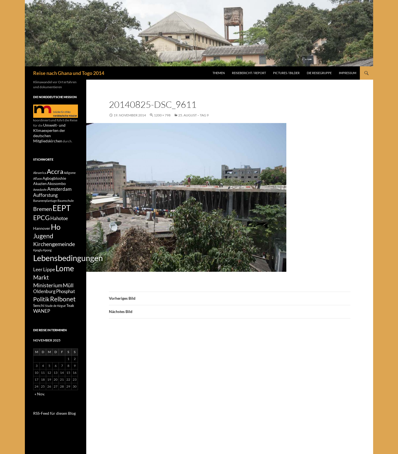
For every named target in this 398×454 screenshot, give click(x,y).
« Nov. (39, 406)
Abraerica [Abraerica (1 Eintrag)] (39, 167)
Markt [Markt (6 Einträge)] (41, 285)
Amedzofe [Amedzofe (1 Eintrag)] (40, 186)
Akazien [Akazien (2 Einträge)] (40, 180)
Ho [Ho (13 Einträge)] (56, 228)
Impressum (347, 73)
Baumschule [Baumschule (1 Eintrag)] (65, 198)
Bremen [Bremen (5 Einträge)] (42, 207)
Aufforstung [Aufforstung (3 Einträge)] (45, 193)
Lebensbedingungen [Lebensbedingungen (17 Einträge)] (68, 263)
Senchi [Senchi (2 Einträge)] (38, 317)
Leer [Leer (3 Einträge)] (38, 276)
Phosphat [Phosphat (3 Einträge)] (65, 301)
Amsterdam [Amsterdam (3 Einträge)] (59, 186)
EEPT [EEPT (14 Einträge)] (62, 207)
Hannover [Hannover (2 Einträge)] (41, 229)
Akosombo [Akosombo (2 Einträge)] (56, 180)
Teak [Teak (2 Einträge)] (70, 317)
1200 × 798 (162, 115)
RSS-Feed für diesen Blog (51, 425)
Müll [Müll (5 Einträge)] (68, 293)
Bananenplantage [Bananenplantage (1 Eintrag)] (45, 198)
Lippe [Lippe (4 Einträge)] (49, 276)
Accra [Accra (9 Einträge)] (55, 166)
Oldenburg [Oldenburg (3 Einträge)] (44, 301)
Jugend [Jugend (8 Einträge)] (43, 238)
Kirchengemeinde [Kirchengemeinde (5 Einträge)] (54, 247)
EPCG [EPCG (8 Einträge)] (41, 217)
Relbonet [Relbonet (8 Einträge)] (63, 309)
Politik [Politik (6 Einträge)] (41, 309)
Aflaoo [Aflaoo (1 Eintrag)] (37, 174)
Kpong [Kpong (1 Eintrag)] (47, 254)
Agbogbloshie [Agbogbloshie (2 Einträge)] (54, 173)
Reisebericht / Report (249, 73)
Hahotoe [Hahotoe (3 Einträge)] (59, 218)
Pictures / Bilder (286, 73)
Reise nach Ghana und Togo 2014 (68, 73)
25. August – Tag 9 (193, 115)
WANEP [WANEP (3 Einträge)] (41, 323)
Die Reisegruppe (319, 73)
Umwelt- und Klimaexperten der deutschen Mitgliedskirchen (54, 130)
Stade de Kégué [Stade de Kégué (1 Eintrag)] (55, 317)
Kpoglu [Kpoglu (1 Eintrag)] (38, 254)
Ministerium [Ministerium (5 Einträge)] (47, 293)
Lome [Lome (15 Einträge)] (65, 275)
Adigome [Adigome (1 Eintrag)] (70, 167)
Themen (219, 73)
